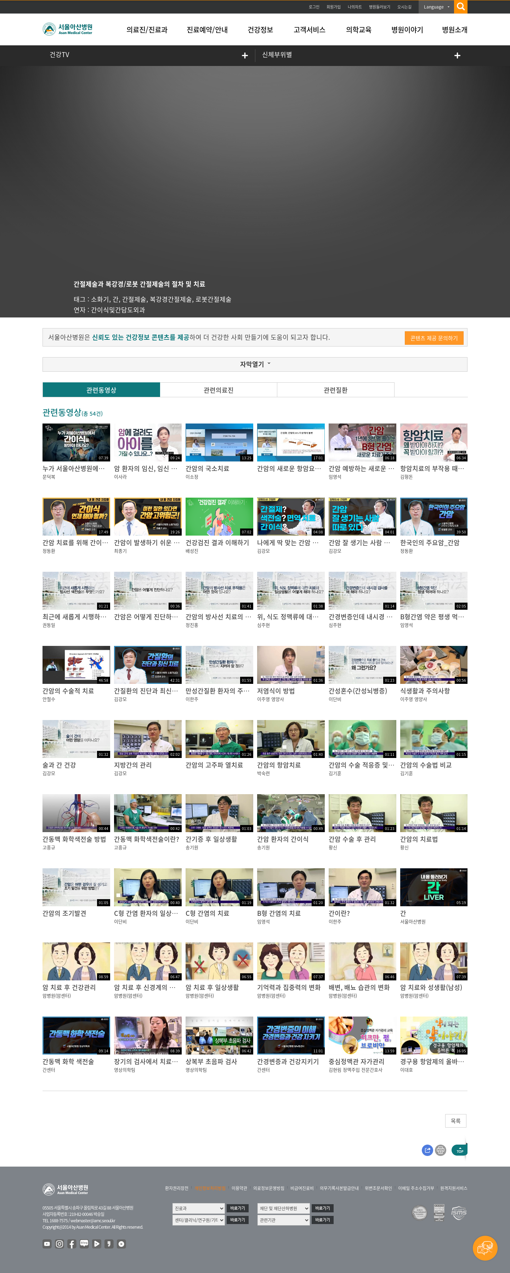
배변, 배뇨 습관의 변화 (359, 987)
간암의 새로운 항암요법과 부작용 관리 (309, 468)
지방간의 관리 (133, 765)
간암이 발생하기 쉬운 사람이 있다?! (162, 542)
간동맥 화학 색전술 (68, 1061)
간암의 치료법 (419, 839)
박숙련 (263, 773)
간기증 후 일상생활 (211, 839)
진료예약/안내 (207, 29)
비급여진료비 (302, 1188)
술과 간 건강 (59, 765)
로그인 (314, 7)
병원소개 (455, 29)
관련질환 (336, 390)
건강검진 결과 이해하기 (217, 542)
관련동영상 (101, 390)
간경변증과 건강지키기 (288, 1061)
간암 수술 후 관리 (352, 839)
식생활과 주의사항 (425, 691)
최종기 (120, 550)
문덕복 (48, 476)
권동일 (48, 624)
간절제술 (134, 299)
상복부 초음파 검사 (211, 1061)
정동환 (48, 550)
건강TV (59, 54)
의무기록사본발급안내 (339, 1188)
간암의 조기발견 (64, 913)
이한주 (192, 699)
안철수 (48, 699)
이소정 (192, 476)
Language (434, 7)
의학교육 (359, 29)
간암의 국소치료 (208, 468)
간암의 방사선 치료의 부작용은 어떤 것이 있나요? (253, 616)
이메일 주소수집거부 (416, 1188)
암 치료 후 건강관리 (69, 987)
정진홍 (192, 624)
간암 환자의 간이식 (283, 839)
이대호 (406, 1069)
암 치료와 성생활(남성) (431, 987)
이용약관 (239, 1188)
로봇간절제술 (214, 299)
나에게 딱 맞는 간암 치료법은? (298, 542)
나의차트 (355, 7)
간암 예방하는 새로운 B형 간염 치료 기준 (384, 468)
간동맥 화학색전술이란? (146, 839)
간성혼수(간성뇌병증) (358, 691)
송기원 (192, 847)
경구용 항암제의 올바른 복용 (439, 1061)
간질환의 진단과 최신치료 (149, 691)
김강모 (263, 550)
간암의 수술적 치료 (68, 691)
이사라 (120, 476)
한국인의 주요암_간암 (430, 542)
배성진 (192, 550)
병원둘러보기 (379, 7)
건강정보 (260, 29)
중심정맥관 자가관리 (357, 1061)
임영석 (335, 476)
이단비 (335, 699)
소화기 (100, 299)
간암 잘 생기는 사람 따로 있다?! (372, 542)
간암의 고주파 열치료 (214, 765)
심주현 (263, 624)
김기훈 (335, 773)
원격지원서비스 (454, 1188)
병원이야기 (407, 29)
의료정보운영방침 (268, 1188)
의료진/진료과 (147, 29)
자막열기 (252, 364)
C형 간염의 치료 (208, 913)
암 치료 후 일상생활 (212, 987)
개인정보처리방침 (210, 1188)
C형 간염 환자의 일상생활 (149, 913)
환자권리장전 (176, 1188)
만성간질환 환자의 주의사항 (223, 691)
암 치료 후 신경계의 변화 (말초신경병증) (168, 987)
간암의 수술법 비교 (426, 765)
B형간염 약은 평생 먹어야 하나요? (446, 616)
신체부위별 (277, 54)
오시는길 (404, 7)
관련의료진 (219, 390)
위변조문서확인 (378, 1188)
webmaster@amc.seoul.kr (92, 1220)
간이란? (339, 913)
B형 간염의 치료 (279, 913)
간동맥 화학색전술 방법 (74, 839)
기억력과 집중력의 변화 (289, 987)
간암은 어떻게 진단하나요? (150, 616)
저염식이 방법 (276, 691)
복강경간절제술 (171, 299)
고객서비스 (309, 29)
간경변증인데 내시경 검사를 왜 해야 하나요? (389, 616)
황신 (333, 847)
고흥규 (48, 847)
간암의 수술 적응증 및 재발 (365, 765)
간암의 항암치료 (279, 765)
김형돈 (406, 476)
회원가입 (334, 7)
